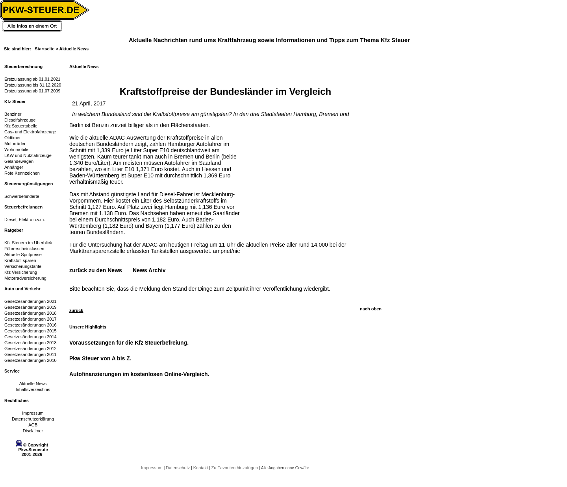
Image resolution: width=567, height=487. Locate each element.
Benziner (12, 114)
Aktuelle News (33, 383)
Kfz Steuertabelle (20, 126)
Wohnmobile (16, 149)
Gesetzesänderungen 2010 (30, 360)
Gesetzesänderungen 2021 (30, 301)
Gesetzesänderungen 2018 (30, 313)
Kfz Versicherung (20, 272)
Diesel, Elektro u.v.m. (24, 219)
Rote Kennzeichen (22, 173)
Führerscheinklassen (24, 248)
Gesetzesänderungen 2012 (30, 348)
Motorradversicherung (25, 278)
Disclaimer (33, 430)
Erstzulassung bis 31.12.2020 (32, 85)
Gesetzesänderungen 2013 (30, 342)
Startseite (45, 48)
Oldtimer (12, 137)
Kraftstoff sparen (20, 260)
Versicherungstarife (22, 266)
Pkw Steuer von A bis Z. (100, 358)
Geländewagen (18, 161)
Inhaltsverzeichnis (33, 389)
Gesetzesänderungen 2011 (30, 354)
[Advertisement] (302, 171)
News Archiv (149, 270)
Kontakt (201, 467)
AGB (32, 424)
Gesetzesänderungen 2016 (30, 325)
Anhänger (13, 167)
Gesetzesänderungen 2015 (30, 330)
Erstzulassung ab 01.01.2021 (32, 79)
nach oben (371, 308)
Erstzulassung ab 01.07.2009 (32, 91)
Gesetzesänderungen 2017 (30, 319)
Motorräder (15, 143)
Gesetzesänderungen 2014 (30, 336)
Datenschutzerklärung (33, 419)
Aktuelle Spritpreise (23, 254)
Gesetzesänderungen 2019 (30, 307)
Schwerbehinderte (21, 196)
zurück (76, 310)
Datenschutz (178, 467)
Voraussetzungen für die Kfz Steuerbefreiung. (129, 342)
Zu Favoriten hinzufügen (235, 467)
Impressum (32, 413)
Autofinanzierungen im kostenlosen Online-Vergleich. (139, 374)
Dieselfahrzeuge (20, 120)
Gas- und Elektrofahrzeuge (30, 131)
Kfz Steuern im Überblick (28, 242)
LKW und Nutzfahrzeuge (28, 155)
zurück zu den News (95, 270)
